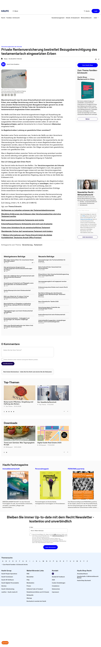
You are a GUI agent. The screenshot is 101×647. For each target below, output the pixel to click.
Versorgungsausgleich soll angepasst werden (52, 281)
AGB (83, 216)
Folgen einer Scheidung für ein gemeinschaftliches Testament (25, 227)
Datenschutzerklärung (86, 219)
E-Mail (31, 527)
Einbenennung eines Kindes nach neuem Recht (53, 287)
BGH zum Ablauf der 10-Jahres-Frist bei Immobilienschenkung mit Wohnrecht (16, 297)
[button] (96, 11)
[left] (64, 411)
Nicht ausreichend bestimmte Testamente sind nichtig (22, 220)
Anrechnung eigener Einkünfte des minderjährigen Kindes (49, 308)
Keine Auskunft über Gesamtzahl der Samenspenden (49, 267)
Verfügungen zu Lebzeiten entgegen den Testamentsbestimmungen (28, 210)
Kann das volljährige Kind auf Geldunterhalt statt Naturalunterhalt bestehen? (19, 276)
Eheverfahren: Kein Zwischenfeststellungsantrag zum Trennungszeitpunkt (53, 274)
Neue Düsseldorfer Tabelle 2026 (48, 301)
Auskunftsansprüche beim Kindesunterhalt (17, 290)
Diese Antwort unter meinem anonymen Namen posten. (21, 359)
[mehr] (96, 17)
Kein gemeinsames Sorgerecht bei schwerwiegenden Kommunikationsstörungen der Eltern (18, 268)
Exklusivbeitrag (43, 387)
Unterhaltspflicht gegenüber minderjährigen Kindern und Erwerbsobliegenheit (52, 321)
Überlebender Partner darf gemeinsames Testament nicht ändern (27, 231)
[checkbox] (2, 360)
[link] (3, 18)
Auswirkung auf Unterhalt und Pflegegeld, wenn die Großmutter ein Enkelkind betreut (18, 283)
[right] (68, 411)
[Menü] (15, 11)
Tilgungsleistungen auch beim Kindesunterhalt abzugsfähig (18, 311)
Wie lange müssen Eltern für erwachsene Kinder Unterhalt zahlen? (19, 260)
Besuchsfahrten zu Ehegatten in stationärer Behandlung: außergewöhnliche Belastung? (17, 304)
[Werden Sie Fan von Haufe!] (53, 574)
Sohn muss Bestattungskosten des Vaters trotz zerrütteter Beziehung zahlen (18, 326)
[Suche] (87, 11)
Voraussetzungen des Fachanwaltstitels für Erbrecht (51, 260)
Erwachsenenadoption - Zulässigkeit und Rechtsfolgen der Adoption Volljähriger (16, 318)
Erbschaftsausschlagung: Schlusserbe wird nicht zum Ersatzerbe (26, 224)
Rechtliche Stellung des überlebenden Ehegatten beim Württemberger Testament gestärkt (51, 294)
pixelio (13, 89)
